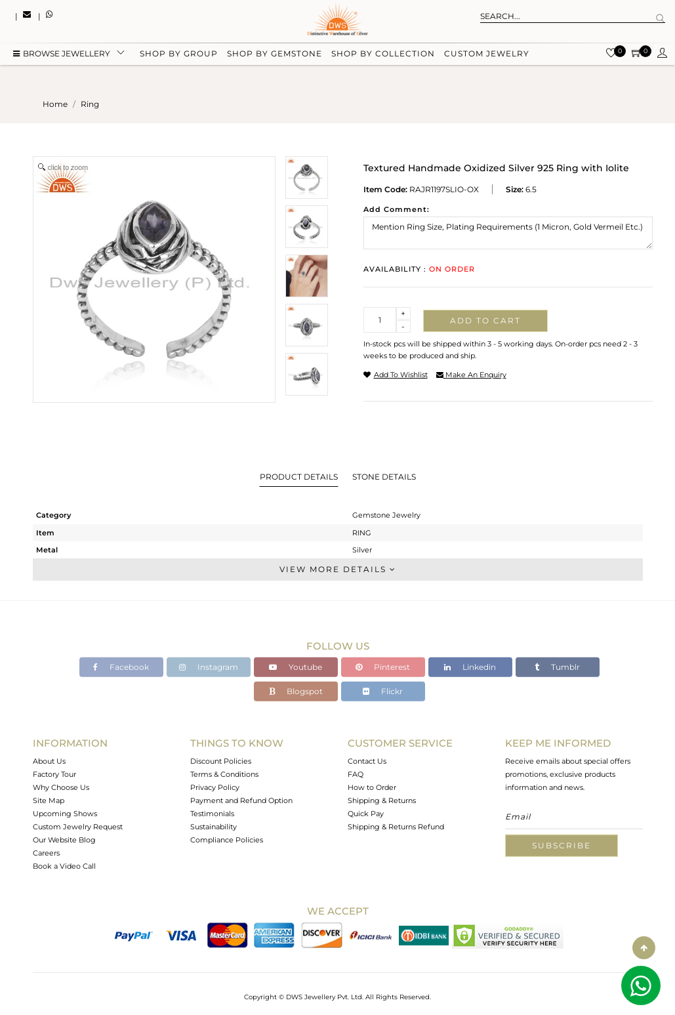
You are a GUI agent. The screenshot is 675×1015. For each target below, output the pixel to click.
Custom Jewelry (486, 54)
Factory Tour (54, 774)
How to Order (372, 787)
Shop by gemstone (274, 54)
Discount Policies (220, 761)
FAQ (355, 774)
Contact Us (367, 761)
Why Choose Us (61, 787)
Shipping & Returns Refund (396, 826)
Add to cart (485, 320)
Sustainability (213, 826)
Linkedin (470, 667)
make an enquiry (471, 374)
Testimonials (212, 813)
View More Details (337, 569)
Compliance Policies (226, 839)
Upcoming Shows (65, 813)
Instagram (208, 667)
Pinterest (383, 667)
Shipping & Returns (382, 800)
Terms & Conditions (224, 774)
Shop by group (179, 54)
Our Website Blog (64, 839)
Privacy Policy (214, 787)
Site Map (48, 800)
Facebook (121, 667)
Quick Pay (366, 813)
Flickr (383, 691)
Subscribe (561, 845)
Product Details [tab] (299, 477)
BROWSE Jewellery (61, 54)
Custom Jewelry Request (78, 826)
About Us (49, 761)
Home (55, 104)
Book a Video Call (64, 866)
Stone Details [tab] (384, 477)
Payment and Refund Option (241, 800)
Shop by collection (383, 54)
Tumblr (557, 667)
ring (90, 104)
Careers (46, 853)
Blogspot (296, 691)
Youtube (295, 667)
